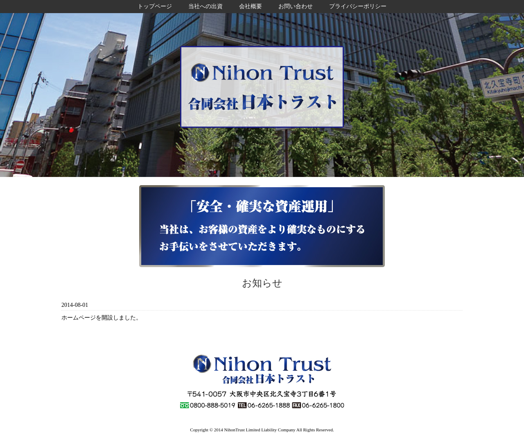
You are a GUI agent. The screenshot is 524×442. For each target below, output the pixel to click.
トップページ (155, 6)
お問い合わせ (295, 6)
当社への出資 (205, 6)
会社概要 (250, 6)
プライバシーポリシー (357, 6)
